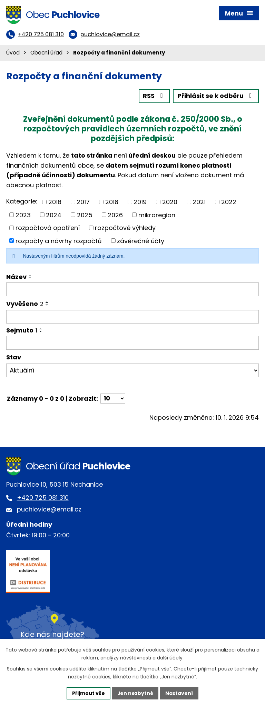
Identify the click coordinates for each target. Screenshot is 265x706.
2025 (84, 215)
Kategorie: (21, 202)
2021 (199, 202)
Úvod (13, 53)
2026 (115, 215)
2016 (54, 202)
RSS (154, 96)
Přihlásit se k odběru (216, 96)
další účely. (170, 657)
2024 (53, 215)
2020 (169, 202)
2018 (111, 202)
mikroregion (156, 215)
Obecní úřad (46, 53)
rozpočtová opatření (48, 228)
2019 (140, 202)
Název (16, 277)
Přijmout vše (88, 692)
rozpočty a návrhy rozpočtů (59, 241)
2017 (83, 202)
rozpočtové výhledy (125, 228)
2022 (228, 202)
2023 (23, 215)
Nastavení (179, 692)
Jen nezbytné (135, 692)
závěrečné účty (140, 241)
